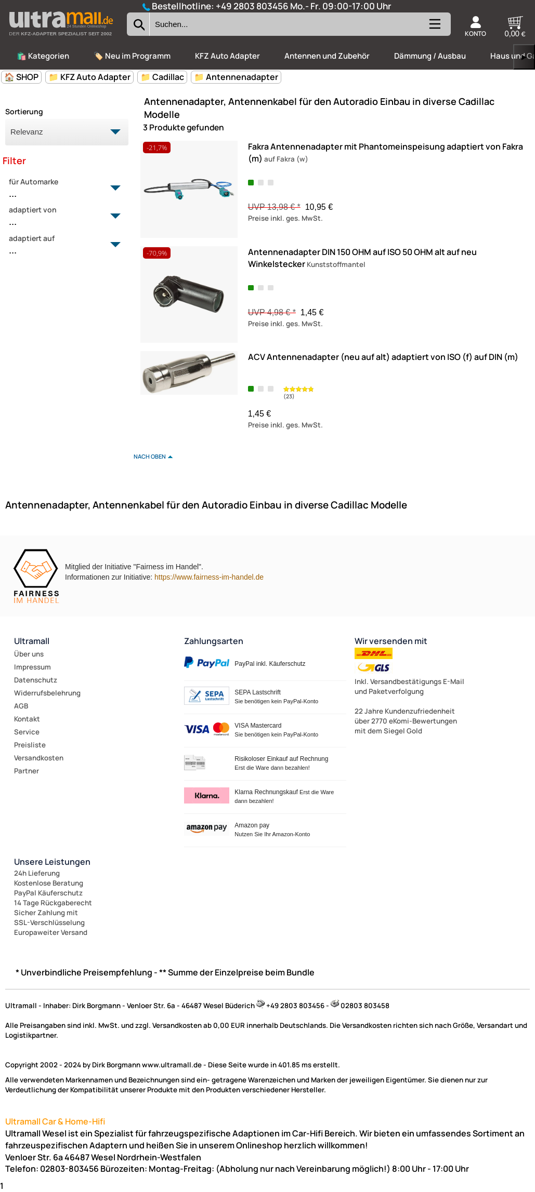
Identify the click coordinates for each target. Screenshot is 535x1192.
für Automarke (61, 188)
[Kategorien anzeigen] (434, 28)
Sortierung (24, 111)
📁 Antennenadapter (236, 77)
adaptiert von (61, 217)
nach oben (150, 456)
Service (27, 731)
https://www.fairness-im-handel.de (209, 577)
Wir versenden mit (391, 641)
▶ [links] (524, 57)
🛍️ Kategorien (43, 55)
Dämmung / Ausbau (430, 55)
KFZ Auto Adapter (227, 55)
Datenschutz (35, 680)
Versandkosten (38, 757)
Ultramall (31, 641)
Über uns (29, 654)
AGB (21, 706)
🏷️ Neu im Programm (132, 55)
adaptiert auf (61, 245)
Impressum (32, 667)
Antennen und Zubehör (327, 55)
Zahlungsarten (213, 641)
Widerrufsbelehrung (47, 693)
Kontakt (27, 719)
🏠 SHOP (21, 77)
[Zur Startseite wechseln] (61, 38)
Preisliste (30, 744)
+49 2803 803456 (252, 6)
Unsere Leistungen (52, 861)
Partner (26, 770)
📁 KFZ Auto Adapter (89, 77)
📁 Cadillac (162, 77)
